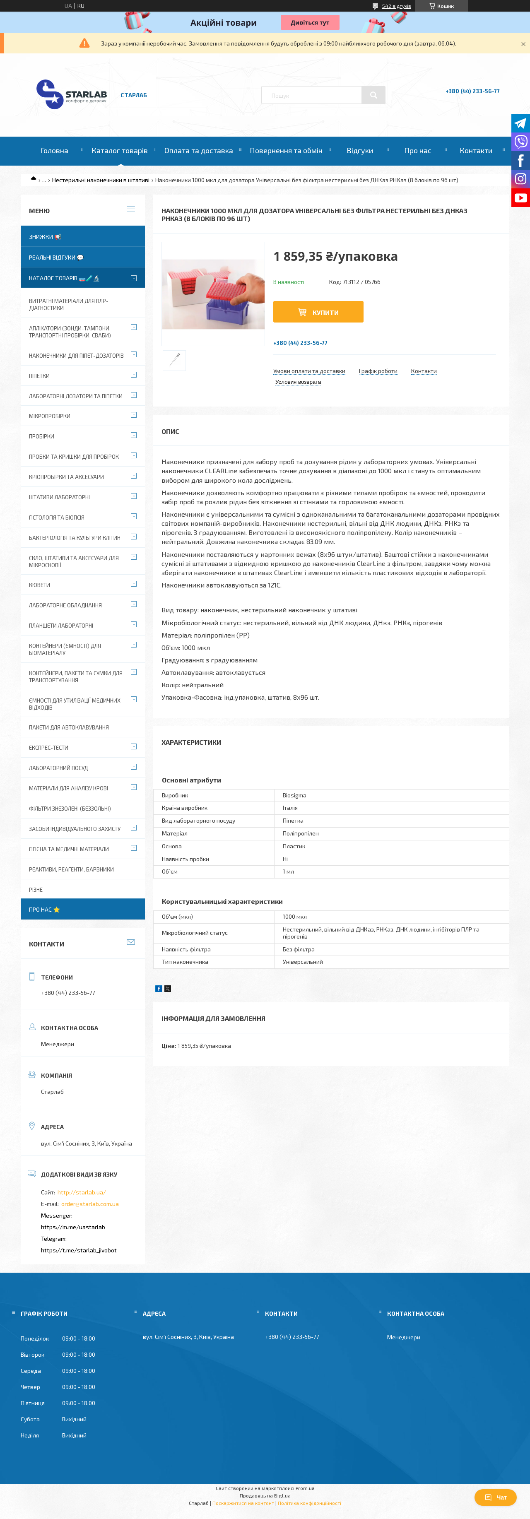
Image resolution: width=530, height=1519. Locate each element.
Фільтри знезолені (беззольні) (70, 808)
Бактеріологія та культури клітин (74, 537)
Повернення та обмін (286, 150)
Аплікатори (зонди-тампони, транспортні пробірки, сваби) (70, 332)
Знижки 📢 (45, 236)
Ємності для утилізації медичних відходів (74, 704)
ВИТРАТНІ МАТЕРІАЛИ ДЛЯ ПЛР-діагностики (68, 304)
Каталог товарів (120, 150)
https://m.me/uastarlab (73, 1226)
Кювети (39, 585)
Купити (326, 312)
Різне (36, 889)
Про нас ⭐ (44, 909)
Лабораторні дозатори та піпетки (76, 396)
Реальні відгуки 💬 (56, 257)
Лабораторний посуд (58, 768)
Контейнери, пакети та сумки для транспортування (76, 677)
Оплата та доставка (198, 150)
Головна (54, 150)
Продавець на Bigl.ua (265, 1495)
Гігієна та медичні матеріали (69, 849)
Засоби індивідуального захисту (74, 829)
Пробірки (41, 436)
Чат (495, 1497)
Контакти (476, 150)
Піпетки (39, 376)
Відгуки (360, 150)
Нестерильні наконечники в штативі (100, 179)
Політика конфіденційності (309, 1503)
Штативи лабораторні (59, 497)
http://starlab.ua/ (82, 1192)
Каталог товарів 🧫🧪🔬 (64, 278)
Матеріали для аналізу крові (68, 788)
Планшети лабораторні (61, 625)
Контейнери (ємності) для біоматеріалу (65, 649)
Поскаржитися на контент (243, 1503)
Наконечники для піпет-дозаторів (76, 355)
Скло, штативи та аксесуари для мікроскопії (74, 561)
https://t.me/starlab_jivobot (79, 1250)
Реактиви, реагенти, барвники (71, 869)
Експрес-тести (48, 747)
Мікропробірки (49, 416)
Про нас (417, 150)
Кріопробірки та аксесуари (66, 477)
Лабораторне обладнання (65, 605)
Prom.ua (305, 1488)
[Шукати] (373, 95)
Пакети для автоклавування (69, 727)
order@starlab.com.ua (90, 1203)
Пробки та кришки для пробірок (74, 456)
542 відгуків (396, 6)
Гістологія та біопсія (56, 517)
